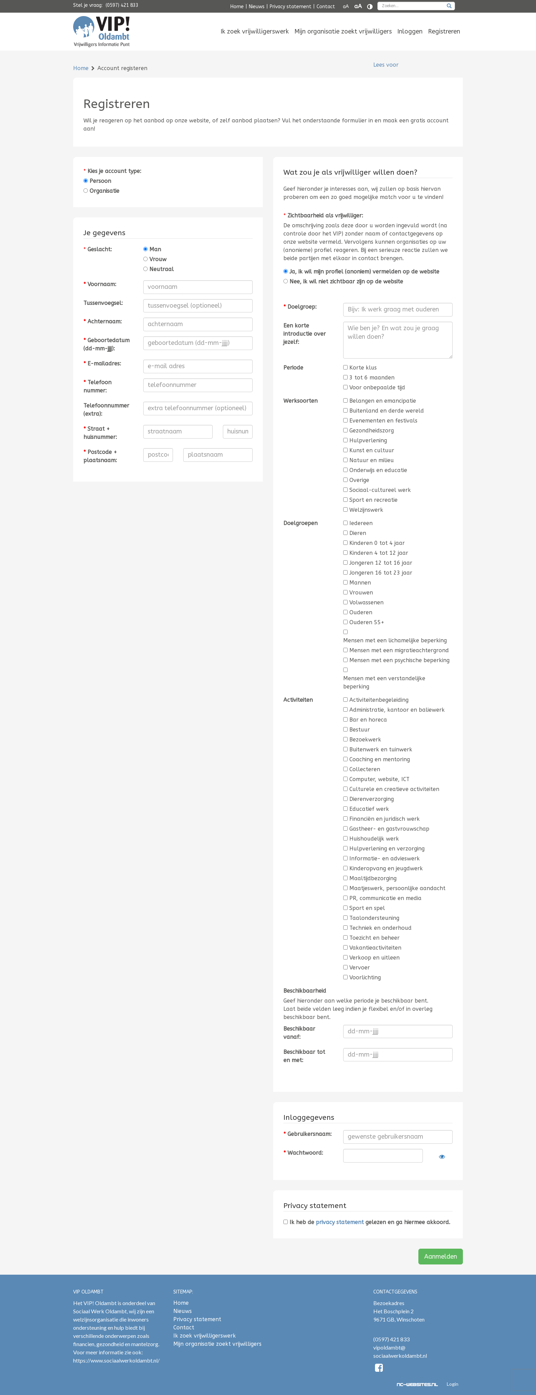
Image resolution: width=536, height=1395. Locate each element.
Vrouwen (361, 592)
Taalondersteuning (374, 918)
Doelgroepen (300, 523)
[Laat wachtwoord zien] (442, 1157)
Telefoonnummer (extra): (106, 409)
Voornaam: (99, 284)
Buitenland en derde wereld (386, 410)
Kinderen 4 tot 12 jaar (378, 553)
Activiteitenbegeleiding (378, 700)
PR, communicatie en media (385, 898)
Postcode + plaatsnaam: (100, 456)
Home (237, 7)
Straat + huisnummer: (100, 433)
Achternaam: (102, 321)
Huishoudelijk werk (374, 838)
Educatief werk (369, 809)
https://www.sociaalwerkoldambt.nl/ (116, 1360)
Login (452, 1384)
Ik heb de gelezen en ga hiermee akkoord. (366, 1222)
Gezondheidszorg (371, 430)
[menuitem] (255, 31)
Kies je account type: (114, 171)
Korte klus (363, 367)
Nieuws (257, 7)
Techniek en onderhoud (380, 928)
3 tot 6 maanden (371, 377)
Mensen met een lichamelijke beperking (395, 640)
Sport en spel (367, 908)
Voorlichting (365, 977)
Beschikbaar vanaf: (299, 1032)
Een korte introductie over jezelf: (304, 333)
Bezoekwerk (365, 739)
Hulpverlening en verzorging (387, 848)
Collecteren (364, 769)
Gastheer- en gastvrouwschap (389, 829)
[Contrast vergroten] (370, 7)
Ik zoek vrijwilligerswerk (254, 31)
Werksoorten (300, 401)
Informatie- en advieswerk (384, 858)
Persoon (97, 181)
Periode (293, 367)
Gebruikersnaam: (307, 1134)
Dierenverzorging (371, 799)
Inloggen (410, 31)
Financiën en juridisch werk (384, 819)
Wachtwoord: (303, 1153)
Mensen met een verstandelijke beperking (384, 682)
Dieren (357, 533)
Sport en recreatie (373, 500)
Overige (359, 480)
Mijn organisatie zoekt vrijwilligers (343, 31)
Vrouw (154, 259)
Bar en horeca (368, 719)
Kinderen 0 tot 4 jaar (377, 543)
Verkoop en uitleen (374, 957)
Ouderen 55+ (366, 622)
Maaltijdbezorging (373, 878)
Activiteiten (298, 700)
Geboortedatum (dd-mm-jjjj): (106, 344)
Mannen (360, 582)
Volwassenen (366, 602)
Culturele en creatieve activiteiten (394, 789)
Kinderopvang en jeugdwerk (386, 868)
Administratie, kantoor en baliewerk (397, 710)
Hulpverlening (368, 440)
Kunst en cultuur (371, 450)
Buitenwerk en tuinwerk (380, 749)
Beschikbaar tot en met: (304, 1056)
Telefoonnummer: (97, 386)
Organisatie (101, 191)
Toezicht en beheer (374, 938)
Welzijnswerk (366, 510)
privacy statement (340, 1222)
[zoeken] (449, 6)
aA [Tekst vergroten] (358, 6)
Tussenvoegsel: (103, 303)
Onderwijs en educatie (378, 470)
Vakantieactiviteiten (375, 947)
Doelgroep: (300, 307)
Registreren (444, 31)
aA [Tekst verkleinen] (346, 7)
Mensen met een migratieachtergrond (399, 650)
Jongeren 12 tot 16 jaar (380, 563)
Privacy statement (290, 7)
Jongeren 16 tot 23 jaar (380, 572)
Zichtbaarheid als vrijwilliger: (325, 215)
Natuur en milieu (371, 460)
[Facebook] (379, 1369)
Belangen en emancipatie (382, 401)
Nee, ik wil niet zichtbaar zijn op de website (343, 281)
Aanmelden (440, 1256)
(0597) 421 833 (122, 5)
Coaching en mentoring (379, 759)
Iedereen (361, 523)
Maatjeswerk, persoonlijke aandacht (397, 888)
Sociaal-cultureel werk (380, 490)
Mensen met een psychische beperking (399, 660)
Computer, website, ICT (379, 779)
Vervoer (359, 967)
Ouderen (360, 612)
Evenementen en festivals (383, 420)
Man (152, 249)
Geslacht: (100, 249)
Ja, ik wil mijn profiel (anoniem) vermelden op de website (361, 271)
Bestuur (359, 729)
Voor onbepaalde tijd (377, 387)
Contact (326, 7)
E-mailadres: (102, 363)
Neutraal (158, 269)
